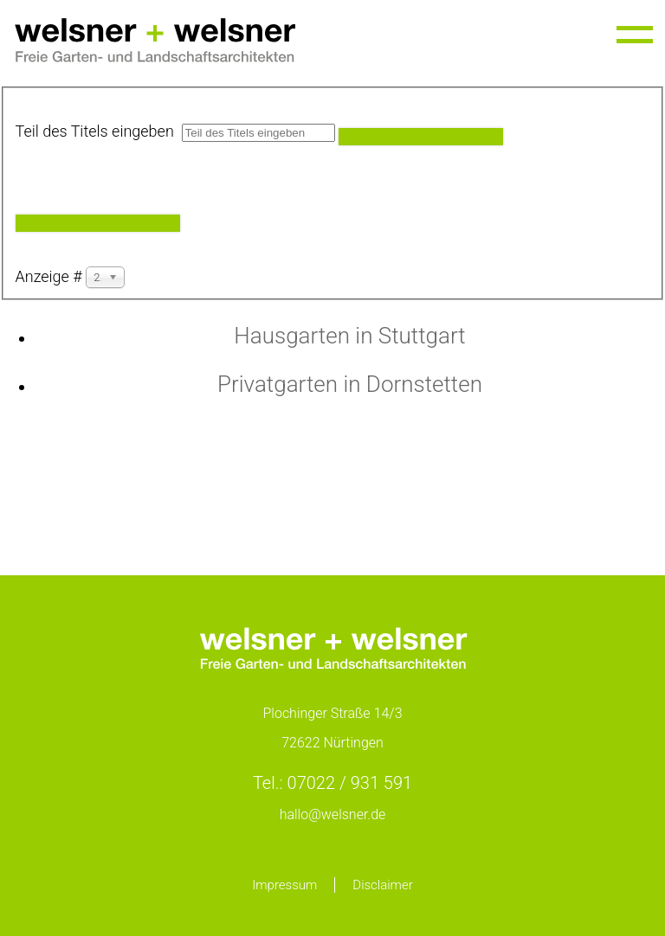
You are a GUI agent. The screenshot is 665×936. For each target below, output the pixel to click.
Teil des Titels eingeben (99, 131)
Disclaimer (382, 885)
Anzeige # (51, 276)
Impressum (284, 885)
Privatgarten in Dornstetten (349, 384)
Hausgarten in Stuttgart (349, 336)
